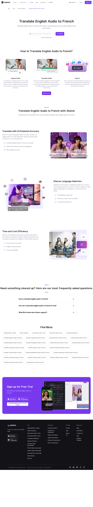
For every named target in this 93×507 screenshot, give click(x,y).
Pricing (31, 2)
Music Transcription (53, 443)
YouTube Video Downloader (31, 444)
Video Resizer (31, 456)
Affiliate (51, 2)
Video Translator (22, 8)
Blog (78, 428)
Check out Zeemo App (46, 37)
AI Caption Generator (33, 438)
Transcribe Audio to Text (33, 433)
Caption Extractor (32, 441)
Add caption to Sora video (34, 453)
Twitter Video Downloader (34, 450)
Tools (15, 2)
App (37, 2)
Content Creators (52, 428)
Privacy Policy (39, 467)
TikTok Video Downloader (34, 448)
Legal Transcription (53, 437)
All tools (29, 458)
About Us (67, 434)
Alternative (80, 430)
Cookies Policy (47, 467)
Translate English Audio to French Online (18, 404)
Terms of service (31, 467)
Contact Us (43, 2)
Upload (60, 34)
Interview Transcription (54, 440)
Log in (81, 2)
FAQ (78, 436)
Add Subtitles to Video (33, 428)
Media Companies (53, 435)
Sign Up (88, 2)
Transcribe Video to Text (33, 436)
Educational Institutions (51, 431)
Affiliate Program (79, 439)
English (73, 2)
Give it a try (46, 93)
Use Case (23, 2)
